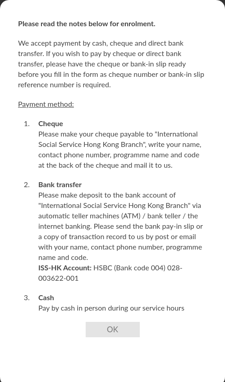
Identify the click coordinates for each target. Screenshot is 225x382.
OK (112, 329)
